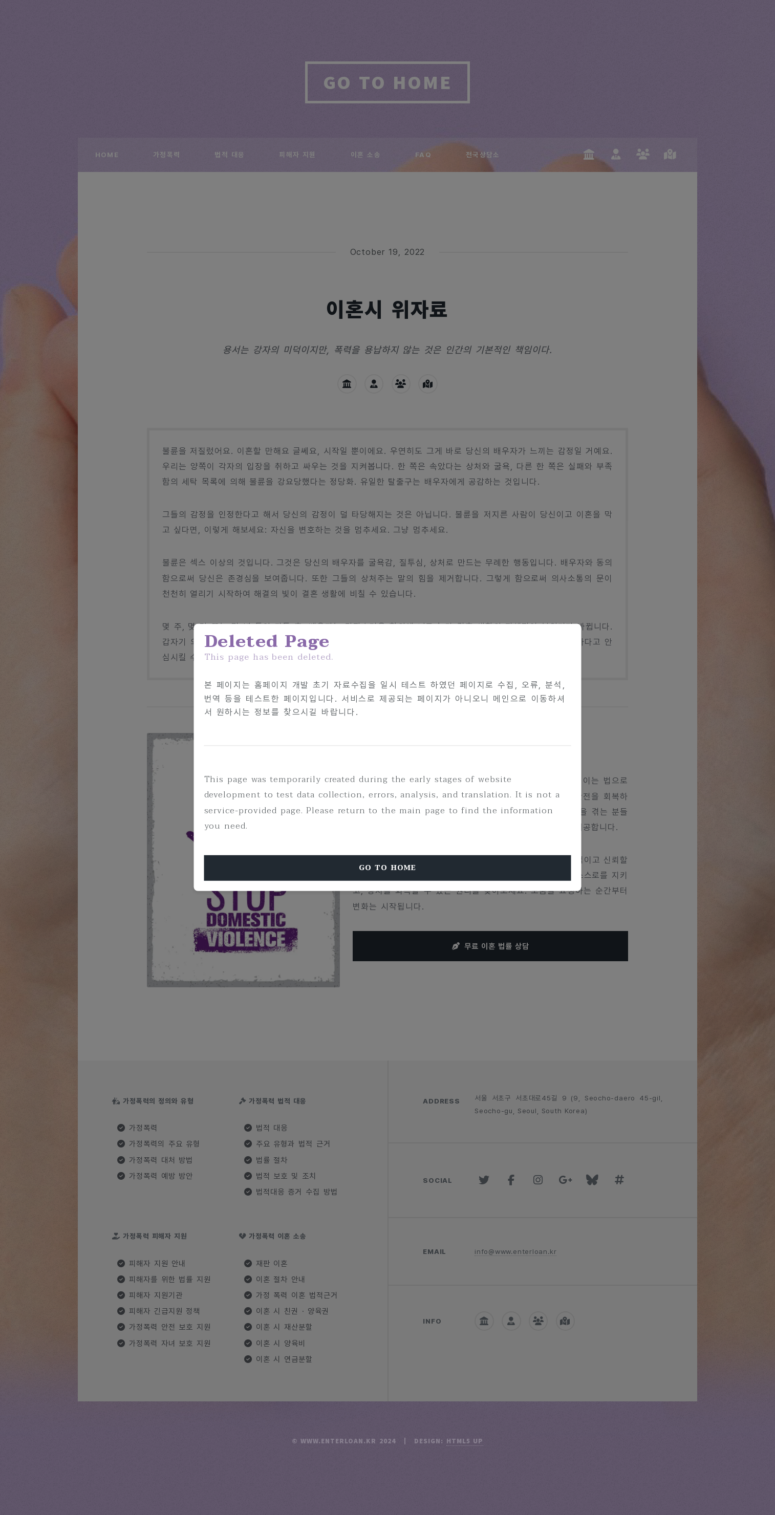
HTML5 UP (465, 1441)
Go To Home (387, 868)
